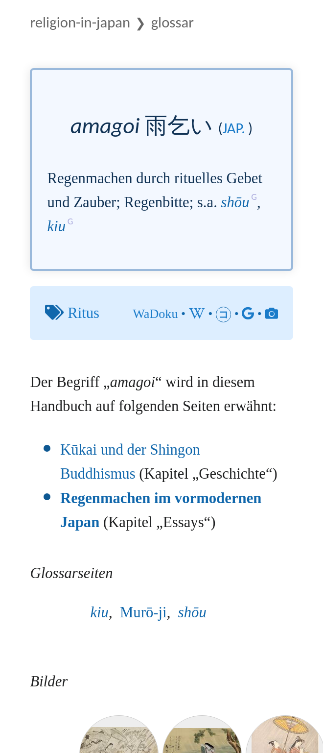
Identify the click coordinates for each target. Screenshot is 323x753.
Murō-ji (143, 612)
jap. (234, 128)
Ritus (83, 313)
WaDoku (155, 314)
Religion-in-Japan (80, 22)
